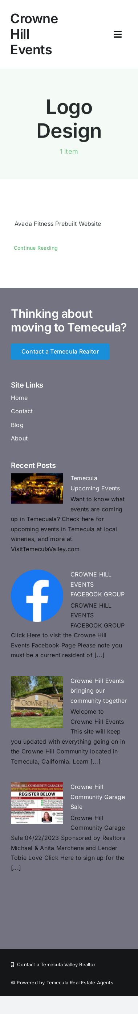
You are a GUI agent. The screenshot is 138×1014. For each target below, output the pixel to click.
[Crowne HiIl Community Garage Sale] (37, 803)
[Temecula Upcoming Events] (37, 488)
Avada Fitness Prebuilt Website (58, 223)
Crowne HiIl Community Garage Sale (97, 796)
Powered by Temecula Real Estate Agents (65, 982)
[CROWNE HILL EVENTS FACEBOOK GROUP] (37, 596)
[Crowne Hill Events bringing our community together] (37, 702)
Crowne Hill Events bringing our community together (98, 690)
